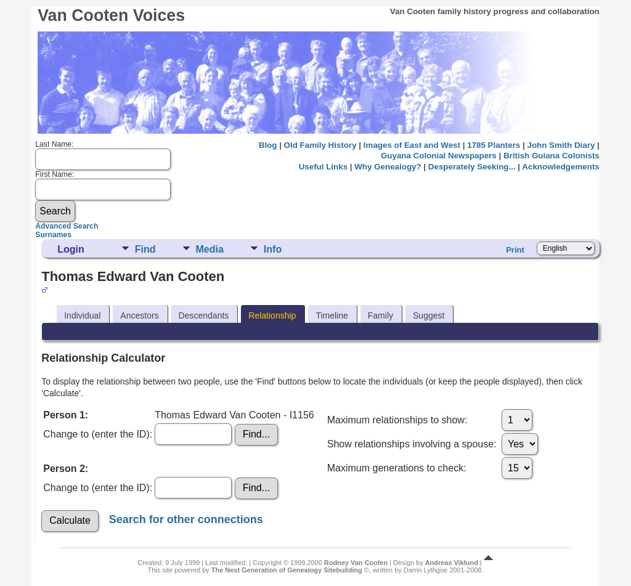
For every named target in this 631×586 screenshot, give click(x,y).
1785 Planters (493, 145)
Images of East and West (412, 145)
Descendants (204, 315)
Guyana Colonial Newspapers (439, 155)
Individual (82, 315)
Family (380, 315)
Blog (268, 145)
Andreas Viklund (451, 562)
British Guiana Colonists (551, 155)
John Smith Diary (561, 145)
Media (210, 249)
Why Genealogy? (387, 166)
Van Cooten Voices (111, 15)
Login (70, 249)
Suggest (428, 315)
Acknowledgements (560, 166)
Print (515, 249)
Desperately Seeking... (472, 166)
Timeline (332, 315)
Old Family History (320, 145)
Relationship (272, 315)
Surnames (53, 234)
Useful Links (323, 166)
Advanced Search (66, 226)
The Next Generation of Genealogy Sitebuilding (286, 570)
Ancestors (139, 315)
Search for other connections (186, 519)
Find (145, 249)
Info (273, 249)
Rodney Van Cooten (356, 562)
